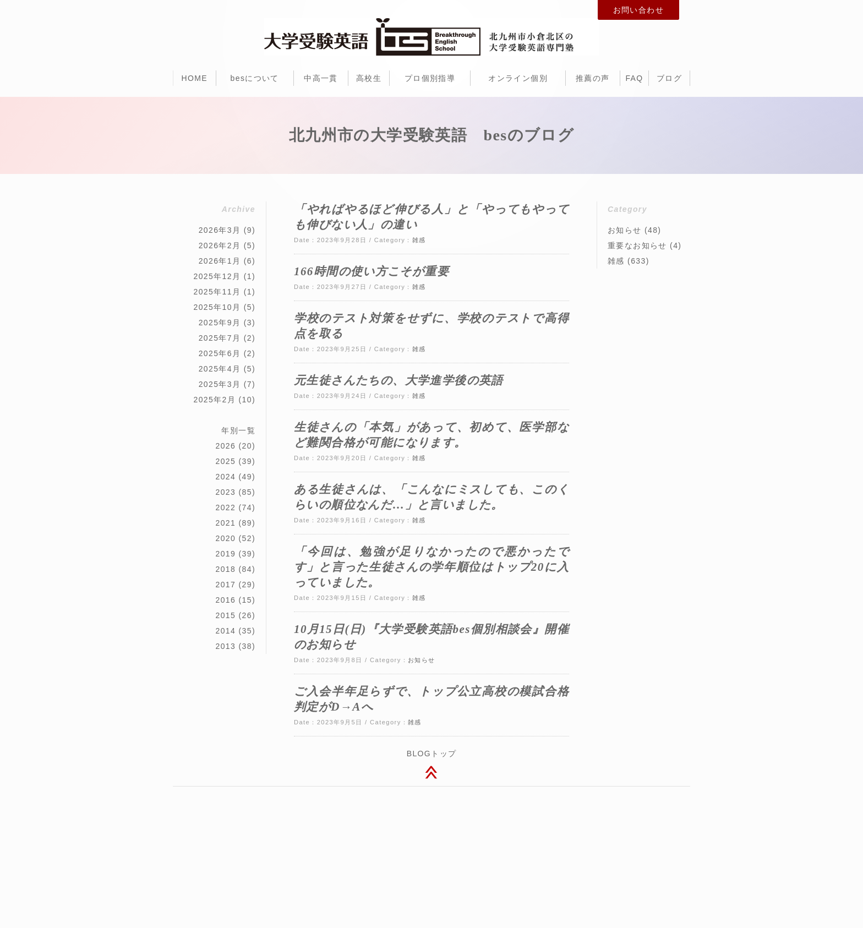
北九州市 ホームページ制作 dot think (481, 869)
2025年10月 (217, 307)
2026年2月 (220, 245)
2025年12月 (217, 276)
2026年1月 (220, 260)
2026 (225, 445)
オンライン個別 (518, 78)
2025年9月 (220, 322)
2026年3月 (220, 230)
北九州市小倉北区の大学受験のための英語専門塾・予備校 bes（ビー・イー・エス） (431, 37)
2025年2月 (214, 399)
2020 (225, 538)
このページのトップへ (431, 774)
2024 (225, 476)
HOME (194, 78)
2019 (225, 553)
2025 (225, 461)
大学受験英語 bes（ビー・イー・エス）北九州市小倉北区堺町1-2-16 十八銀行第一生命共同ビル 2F (431, 824)
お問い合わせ (638, 10)
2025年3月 (220, 384)
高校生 (368, 78)
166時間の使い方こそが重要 (371, 271)
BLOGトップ (432, 753)
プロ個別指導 (430, 78)
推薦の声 (593, 78)
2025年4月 (220, 368)
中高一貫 (321, 78)
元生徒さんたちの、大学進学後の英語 (399, 380)
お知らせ (421, 660)
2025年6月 (220, 353)
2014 (225, 630)
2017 (225, 584)
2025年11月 (217, 291)
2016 (225, 600)
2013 (225, 646)
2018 (225, 569)
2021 (225, 522)
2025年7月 (220, 338)
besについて (255, 78)
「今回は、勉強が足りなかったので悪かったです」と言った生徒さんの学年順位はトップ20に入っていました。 (431, 567)
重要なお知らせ (637, 245)
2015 (225, 615)
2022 (225, 507)
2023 (225, 492)
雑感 (419, 240)
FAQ (634, 78)
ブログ (669, 78)
